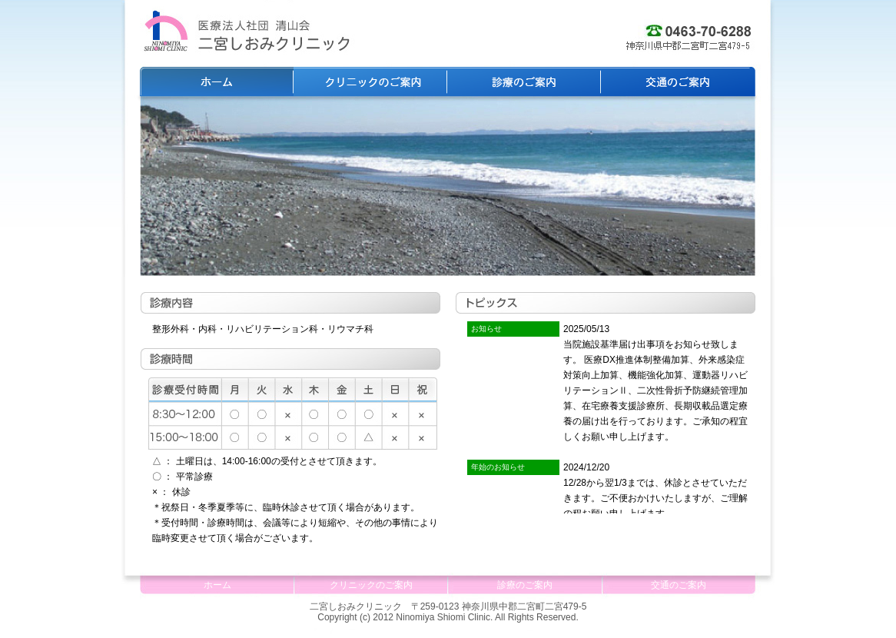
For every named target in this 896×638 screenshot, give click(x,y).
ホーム (217, 81)
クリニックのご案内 (370, 81)
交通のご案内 (678, 81)
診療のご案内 (524, 81)
